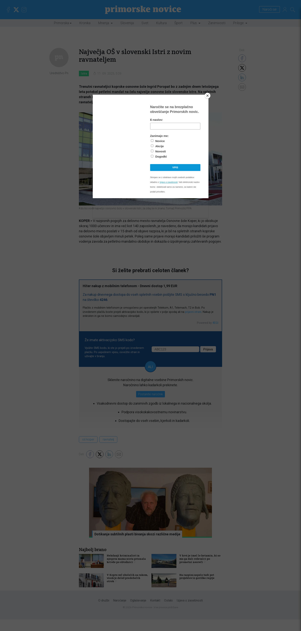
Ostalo (168, 612)
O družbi (103, 612)
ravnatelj (108, 439)
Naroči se (267, 9)
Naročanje (119, 612)
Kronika (84, 23)
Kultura (161, 23)
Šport (178, 23)
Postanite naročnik (150, 394)
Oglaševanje (138, 612)
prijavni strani (193, 312)
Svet (144, 23)
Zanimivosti (216, 23)
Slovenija (127, 23)
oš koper (88, 439)
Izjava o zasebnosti (190, 612)
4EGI (215, 323)
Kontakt (155, 612)
